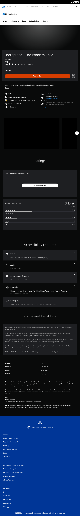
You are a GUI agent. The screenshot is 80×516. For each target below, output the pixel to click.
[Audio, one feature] (40, 264)
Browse (45, 19)
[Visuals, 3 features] (40, 253)
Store (48, 6)
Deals (24, 19)
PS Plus (26, 6)
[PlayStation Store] (10, 12)
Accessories (34, 6)
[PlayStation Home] (4, 6)
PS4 (20, 6)
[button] (51, 96)
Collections (14, 19)
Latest (5, 19)
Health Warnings (10, 397)
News (42, 6)
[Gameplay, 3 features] (40, 300)
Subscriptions (34, 19)
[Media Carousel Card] (31, 131)
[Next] (77, 131)
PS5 (15, 6)
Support (55, 6)
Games (9, 6)
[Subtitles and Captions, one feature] (40, 275)
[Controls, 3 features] (40, 287)
